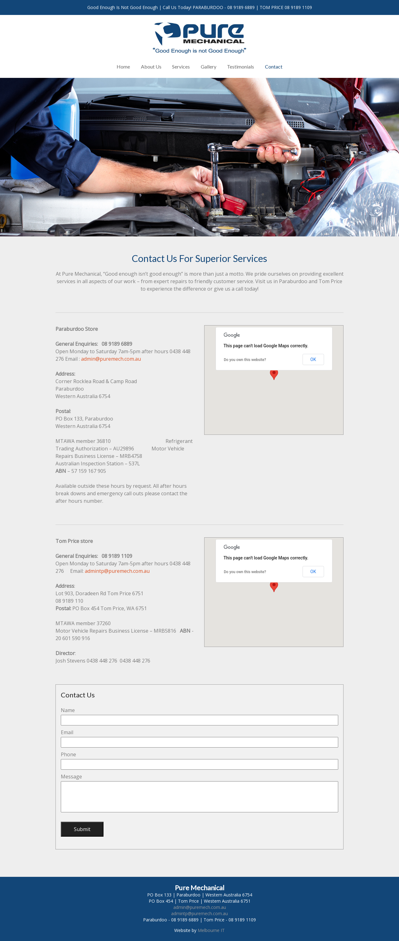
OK (313, 359)
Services (181, 66)
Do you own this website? (245, 360)
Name (68, 710)
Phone (68, 754)
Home (123, 66)
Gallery (208, 66)
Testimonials (240, 66)
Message (71, 776)
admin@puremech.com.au (111, 358)
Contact (273, 66)
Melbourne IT (211, 930)
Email (67, 732)
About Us (151, 66)
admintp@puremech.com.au (117, 571)
